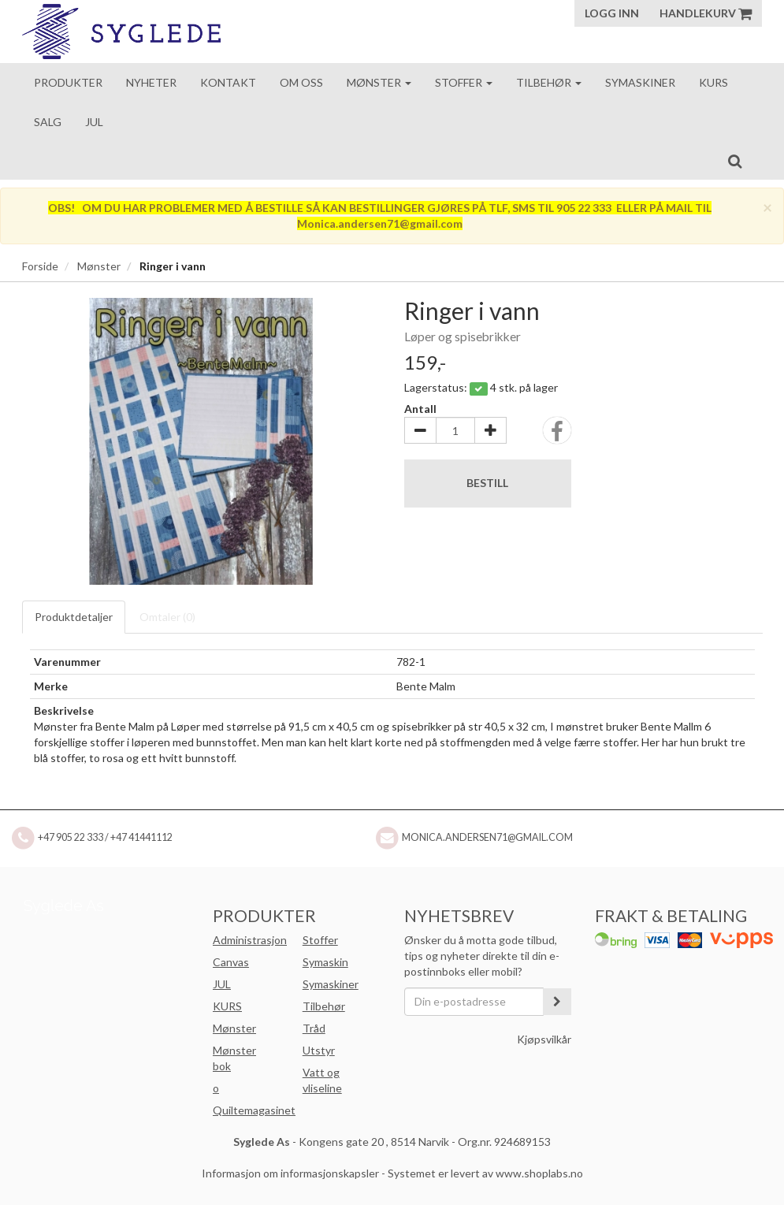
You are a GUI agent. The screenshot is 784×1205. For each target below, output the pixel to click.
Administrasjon (250, 940)
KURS (227, 1006)
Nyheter (151, 82)
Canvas (231, 962)
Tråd (314, 1028)
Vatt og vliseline (322, 1080)
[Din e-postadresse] (474, 1001)
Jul (94, 121)
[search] (735, 160)
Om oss (301, 82)
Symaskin (325, 962)
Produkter (68, 82)
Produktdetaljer (74, 616)
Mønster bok (234, 1058)
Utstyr (319, 1050)
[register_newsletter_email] (557, 1001)
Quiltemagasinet (254, 1110)
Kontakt (228, 82)
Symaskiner (640, 82)
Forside (40, 266)
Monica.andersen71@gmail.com (487, 837)
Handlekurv (706, 13)
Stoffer (463, 82)
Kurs (713, 82)
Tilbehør (548, 82)
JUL (222, 984)
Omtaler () (167, 616)
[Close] (767, 207)
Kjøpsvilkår (544, 1039)
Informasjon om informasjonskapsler (290, 1173)
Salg (47, 121)
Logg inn (612, 13)
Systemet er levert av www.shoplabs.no (485, 1173)
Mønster (379, 82)
